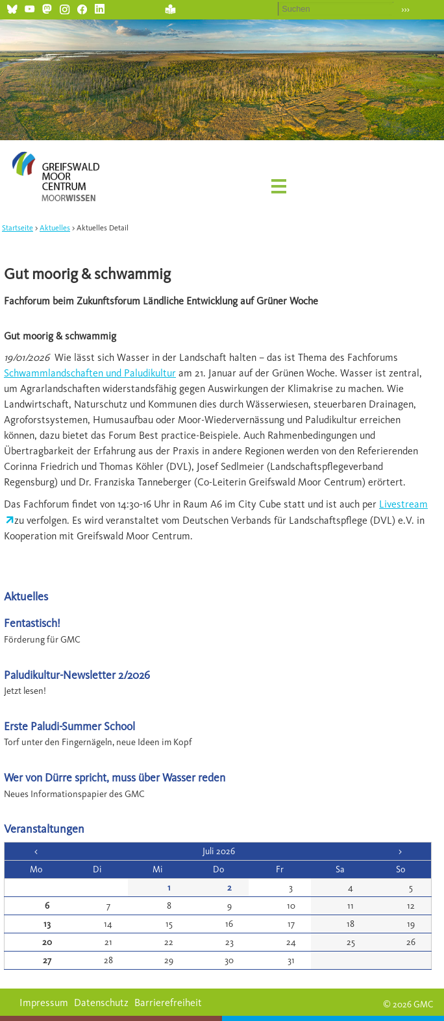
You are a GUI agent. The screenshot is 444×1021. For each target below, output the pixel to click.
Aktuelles (55, 227)
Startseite (17, 227)
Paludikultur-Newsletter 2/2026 (77, 675)
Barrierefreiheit (168, 1002)
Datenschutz (101, 1002)
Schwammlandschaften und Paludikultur (90, 373)
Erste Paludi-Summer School (69, 726)
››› (405, 9)
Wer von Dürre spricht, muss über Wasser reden (114, 777)
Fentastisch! (32, 623)
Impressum (43, 1002)
